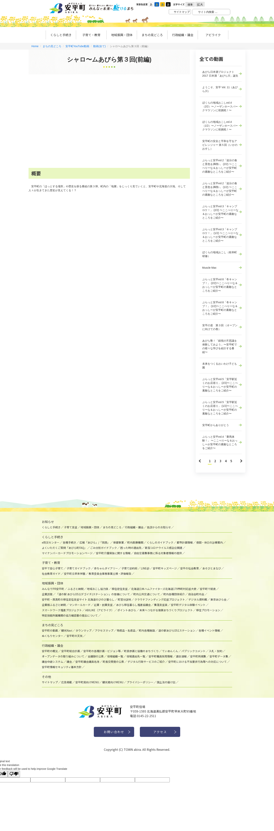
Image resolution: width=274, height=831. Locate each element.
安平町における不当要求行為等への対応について (197, 662)
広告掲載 (66, 682)
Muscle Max (209, 267)
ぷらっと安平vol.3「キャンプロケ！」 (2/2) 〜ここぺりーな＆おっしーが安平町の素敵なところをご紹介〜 (220, 212)
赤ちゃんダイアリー (106, 568)
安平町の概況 (50, 651)
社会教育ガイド (51, 573)
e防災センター (50, 542)
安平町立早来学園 (74, 573)
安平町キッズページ (165, 568)
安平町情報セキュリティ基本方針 (62, 667)
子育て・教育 (91, 35)
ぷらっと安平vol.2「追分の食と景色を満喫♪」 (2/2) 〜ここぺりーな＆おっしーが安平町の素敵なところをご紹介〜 (219, 166)
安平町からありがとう (215, 425)
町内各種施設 (147, 630)
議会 (69, 662)
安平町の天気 (75, 636)
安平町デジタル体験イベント (188, 605)
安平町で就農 (208, 589)
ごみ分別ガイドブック (103, 548)
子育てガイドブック (79, 568)
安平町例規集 (198, 656)
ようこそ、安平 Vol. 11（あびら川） (220, 89)
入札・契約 (215, 651)
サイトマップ (182, 12)
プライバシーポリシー (140, 682)
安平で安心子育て (52, 568)
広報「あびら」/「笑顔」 (95, 542)
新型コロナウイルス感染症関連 (163, 548)
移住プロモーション (208, 610)
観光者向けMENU (112, 682)
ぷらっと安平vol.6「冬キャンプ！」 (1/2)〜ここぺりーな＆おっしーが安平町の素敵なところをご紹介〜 (220, 308)
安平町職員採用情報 (161, 656)
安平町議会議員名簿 (87, 662)
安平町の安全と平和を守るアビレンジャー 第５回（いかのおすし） (220, 145)
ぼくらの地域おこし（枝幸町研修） (219, 254)
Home (34, 46)
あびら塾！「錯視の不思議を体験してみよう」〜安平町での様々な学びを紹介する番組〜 (219, 346)
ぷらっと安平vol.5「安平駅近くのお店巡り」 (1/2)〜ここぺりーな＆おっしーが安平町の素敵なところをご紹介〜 (220, 408)
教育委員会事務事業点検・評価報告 (110, 573)
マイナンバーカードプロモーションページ (67, 553)
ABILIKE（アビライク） (99, 610)
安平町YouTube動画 (77, 46)
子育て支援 (70, 527)
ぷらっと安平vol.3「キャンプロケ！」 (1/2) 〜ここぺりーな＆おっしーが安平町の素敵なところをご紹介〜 (220, 235)
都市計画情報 (185, 542)
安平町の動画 (50, 630)
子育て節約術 (129, 568)
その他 (46, 676)
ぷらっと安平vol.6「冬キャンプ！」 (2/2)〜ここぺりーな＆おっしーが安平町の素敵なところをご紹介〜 (220, 285)
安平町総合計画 (70, 651)
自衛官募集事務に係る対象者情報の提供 (158, 553)
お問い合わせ (114, 731)
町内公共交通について (146, 594)
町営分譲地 (124, 599)
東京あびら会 (218, 599)
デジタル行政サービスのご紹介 (146, 662)
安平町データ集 (218, 656)
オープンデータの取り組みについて (63, 656)
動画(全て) (99, 46)
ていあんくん (170, 651)
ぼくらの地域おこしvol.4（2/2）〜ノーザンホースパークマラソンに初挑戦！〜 (220, 106)
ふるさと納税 (76, 589)
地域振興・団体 (121, 35)
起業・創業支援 (103, 605)
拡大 (200, 4)
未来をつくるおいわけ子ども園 (219, 365)
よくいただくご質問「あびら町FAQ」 (64, 548)
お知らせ (48, 521)
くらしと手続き (61, 35)
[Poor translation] (14, 774)
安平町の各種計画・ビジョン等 (102, 651)
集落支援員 (160, 605)
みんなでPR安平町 (53, 589)
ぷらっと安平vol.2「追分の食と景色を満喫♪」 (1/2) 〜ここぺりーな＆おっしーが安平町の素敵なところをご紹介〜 (219, 189)
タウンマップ (84, 630)
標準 (190, 4)
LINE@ (145, 568)
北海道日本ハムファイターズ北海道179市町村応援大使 (163, 589)
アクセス (160, 731)
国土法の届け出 (166, 682)
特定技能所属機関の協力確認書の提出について (70, 615)
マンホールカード (80, 605)
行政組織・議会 (182, 35)
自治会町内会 (196, 594)
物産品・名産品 (126, 630)
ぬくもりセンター (52, 636)
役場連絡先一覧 (136, 656)
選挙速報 (181, 656)
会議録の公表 (96, 656)
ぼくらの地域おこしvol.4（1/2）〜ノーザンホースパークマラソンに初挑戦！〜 (220, 125)
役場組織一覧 (115, 656)
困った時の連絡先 (131, 548)
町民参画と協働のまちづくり (141, 651)
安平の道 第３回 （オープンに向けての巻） (220, 327)
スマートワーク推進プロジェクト (62, 610)
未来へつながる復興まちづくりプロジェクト (166, 610)
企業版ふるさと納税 (54, 605)
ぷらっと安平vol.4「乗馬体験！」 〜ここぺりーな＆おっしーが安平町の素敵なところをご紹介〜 (220, 442)
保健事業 (118, 542)
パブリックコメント (194, 651)
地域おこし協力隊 (97, 589)
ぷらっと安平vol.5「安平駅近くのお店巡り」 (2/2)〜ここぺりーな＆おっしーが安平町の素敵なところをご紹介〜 (220, 385)
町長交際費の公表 (113, 662)
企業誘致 (47, 594)
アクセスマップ (104, 630)
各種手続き (69, 542)
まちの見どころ (152, 35)
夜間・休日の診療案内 (209, 542)
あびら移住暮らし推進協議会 (133, 605)
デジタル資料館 (197, 599)
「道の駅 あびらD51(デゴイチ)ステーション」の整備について (93, 594)
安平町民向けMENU (87, 682)
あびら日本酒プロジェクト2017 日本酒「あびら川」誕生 (220, 73)
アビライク (213, 35)
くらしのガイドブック (160, 542)
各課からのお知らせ (159, 527)
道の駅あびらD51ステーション (176, 630)
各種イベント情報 (209, 630)
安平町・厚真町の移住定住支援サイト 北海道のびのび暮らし (78, 599)
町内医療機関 (135, 542)
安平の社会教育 (189, 568)
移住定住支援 (120, 589)
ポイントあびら (126, 610)
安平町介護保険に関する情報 (113, 553)
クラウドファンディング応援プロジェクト (160, 599)
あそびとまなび (211, 568)
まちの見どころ (52, 46)
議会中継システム (52, 662)
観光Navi (66, 630)
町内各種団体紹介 (174, 594)
